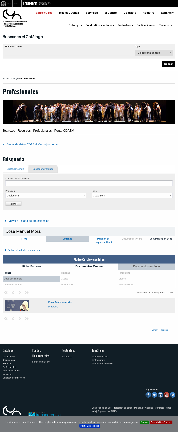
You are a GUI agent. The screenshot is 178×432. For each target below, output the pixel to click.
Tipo (137, 47)
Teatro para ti (98, 360)
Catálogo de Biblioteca (14, 377)
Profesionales (9, 367)
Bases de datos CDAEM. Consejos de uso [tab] (33, 144)
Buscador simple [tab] (15, 169)
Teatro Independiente (102, 363)
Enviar (155, 330)
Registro (148, 12)
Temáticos (165, 25)
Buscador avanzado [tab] (43, 169)
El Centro (110, 12)
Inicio (5, 78)
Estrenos (7, 363)
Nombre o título (13, 47)
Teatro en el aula (100, 356)
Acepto (144, 422)
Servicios (92, 12)
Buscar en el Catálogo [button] (23, 37)
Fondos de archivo (41, 361)
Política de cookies (89, 426)
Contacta (130, 12)
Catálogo (74, 25)
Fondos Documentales (99, 25)
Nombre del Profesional (17, 178)
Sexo (94, 191)
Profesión (10, 191)
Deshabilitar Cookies (161, 422)
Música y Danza (69, 12)
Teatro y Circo (43, 12)
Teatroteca (124, 25)
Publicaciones (145, 25)
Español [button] (166, 12)
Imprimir (164, 330)
